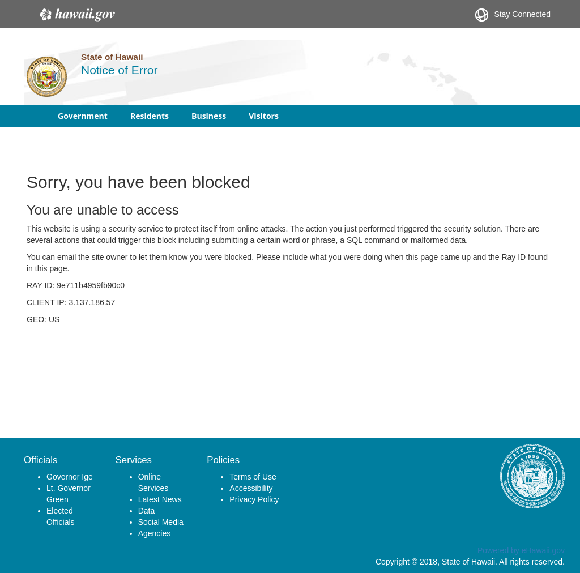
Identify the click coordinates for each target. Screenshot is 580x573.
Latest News (160, 499)
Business (208, 115)
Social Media (161, 522)
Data (146, 510)
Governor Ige (69, 476)
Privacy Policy (254, 499)
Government (83, 115)
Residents (149, 115)
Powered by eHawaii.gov (521, 550)
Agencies (154, 533)
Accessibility (250, 488)
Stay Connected (513, 15)
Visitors (264, 115)
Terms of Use (252, 476)
